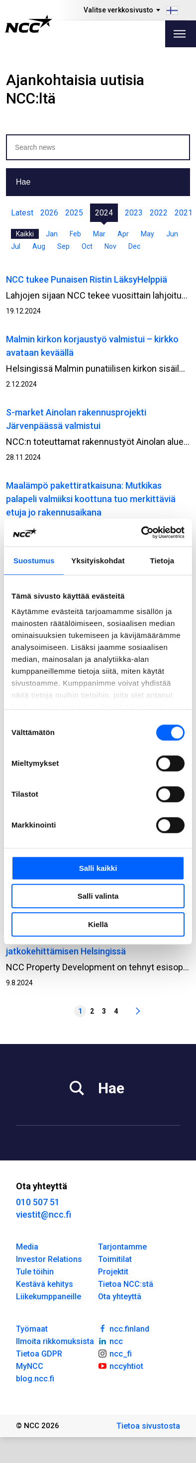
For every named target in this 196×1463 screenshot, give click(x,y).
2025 (74, 212)
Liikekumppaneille (48, 1296)
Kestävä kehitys (44, 1284)
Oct (87, 246)
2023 (134, 212)
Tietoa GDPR (39, 1353)
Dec (134, 246)
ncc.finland (123, 1328)
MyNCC (29, 1366)
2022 (159, 212)
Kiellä (98, 924)
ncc (110, 1340)
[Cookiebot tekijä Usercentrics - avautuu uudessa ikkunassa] (141, 532)
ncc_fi (115, 1353)
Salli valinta (98, 896)
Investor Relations (49, 1259)
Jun (172, 234)
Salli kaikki (98, 868)
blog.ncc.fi (35, 1378)
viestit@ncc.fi (43, 1214)
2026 (49, 212)
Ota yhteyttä (119, 1296)
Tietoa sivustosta (148, 1426)
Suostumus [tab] (34, 560)
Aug (38, 246)
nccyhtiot (120, 1365)
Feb (75, 234)
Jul (15, 246)
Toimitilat (115, 1259)
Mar (99, 234)
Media (27, 1247)
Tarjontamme (122, 1247)
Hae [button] (23, 182)
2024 (104, 212)
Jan (52, 234)
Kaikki (25, 234)
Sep (63, 246)
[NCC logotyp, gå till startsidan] (28, 23)
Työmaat (32, 1329)
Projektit (113, 1271)
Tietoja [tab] (162, 560)
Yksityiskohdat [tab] (97, 560)
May (147, 234)
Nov (110, 246)
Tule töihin (35, 1271)
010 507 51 (38, 1202)
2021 (184, 212)
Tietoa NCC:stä (125, 1284)
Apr (123, 234)
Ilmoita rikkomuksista (55, 1341)
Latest (22, 212)
